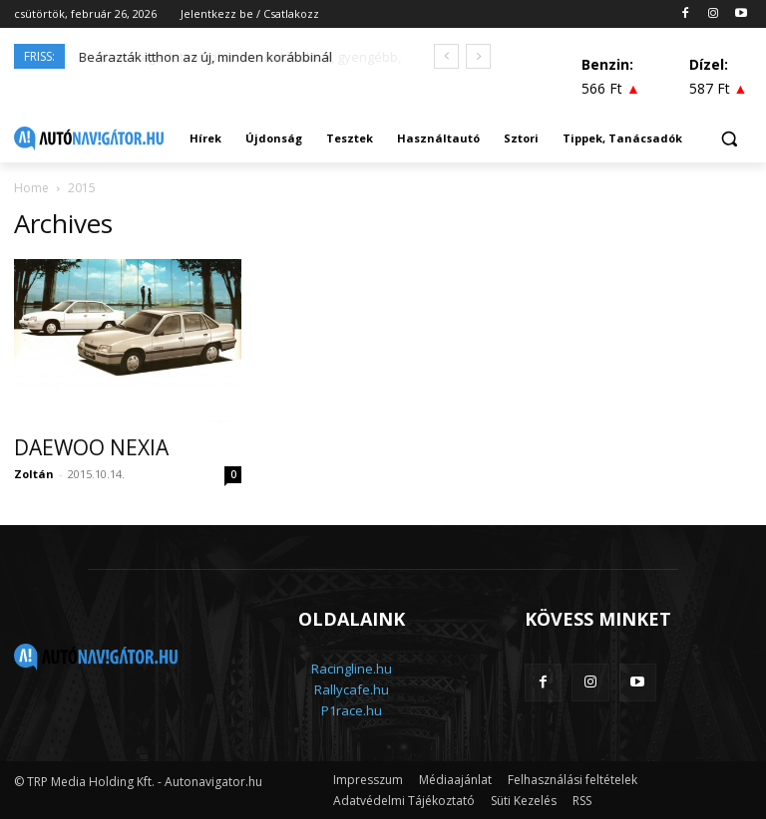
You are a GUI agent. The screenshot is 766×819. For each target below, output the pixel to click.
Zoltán (34, 473)
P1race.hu (351, 710)
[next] (478, 56)
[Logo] (89, 138)
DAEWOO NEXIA (91, 447)
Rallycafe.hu (351, 689)
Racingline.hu (351, 669)
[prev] (446, 56)
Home (31, 187)
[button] (728, 139)
